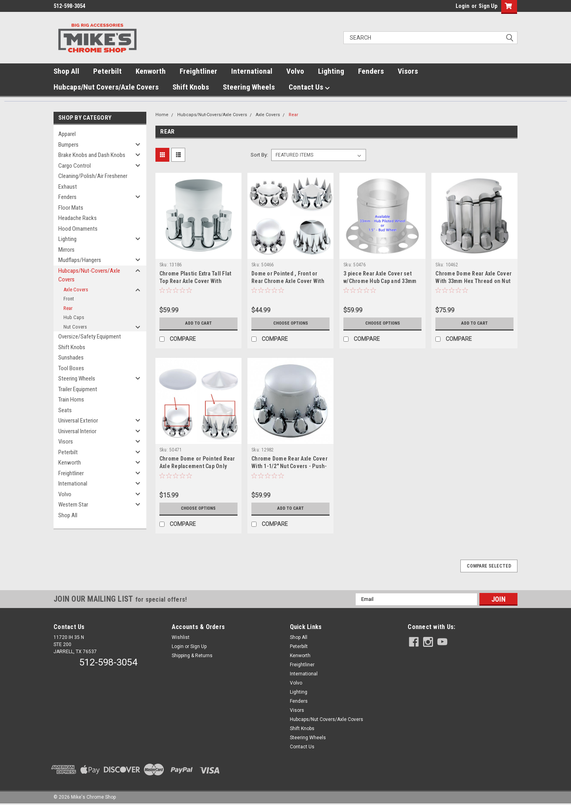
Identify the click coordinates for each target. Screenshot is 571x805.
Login (462, 6)
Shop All (66, 71)
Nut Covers (75, 327)
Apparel (67, 134)
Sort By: (259, 155)
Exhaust (67, 186)
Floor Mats (70, 207)
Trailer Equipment (77, 389)
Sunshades (71, 357)
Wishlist (181, 637)
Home (162, 114)
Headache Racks (77, 218)
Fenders (371, 71)
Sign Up (488, 6)
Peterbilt (107, 71)
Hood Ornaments (78, 228)
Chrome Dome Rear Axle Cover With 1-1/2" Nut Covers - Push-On (289, 466)
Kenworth (151, 71)
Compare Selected (489, 566)
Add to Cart (198, 323)
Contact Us (309, 87)
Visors (408, 71)
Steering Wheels (249, 87)
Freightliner (198, 71)
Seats (65, 410)
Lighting (331, 71)
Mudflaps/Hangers (79, 260)
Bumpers (68, 144)
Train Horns (71, 399)
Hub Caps (73, 317)
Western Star (73, 504)
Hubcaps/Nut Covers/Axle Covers (106, 87)
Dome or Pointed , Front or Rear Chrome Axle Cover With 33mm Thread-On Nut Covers (287, 281)
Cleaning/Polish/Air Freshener (92, 176)
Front (68, 299)
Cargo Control (74, 165)
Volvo (295, 71)
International (251, 71)
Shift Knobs (190, 87)
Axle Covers (75, 290)
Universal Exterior (78, 420)
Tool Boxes (71, 368)
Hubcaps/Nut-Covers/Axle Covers (89, 275)
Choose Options (290, 323)
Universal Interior (77, 431)
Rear (68, 308)
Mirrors (66, 249)
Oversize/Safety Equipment (89, 336)
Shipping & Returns (192, 655)
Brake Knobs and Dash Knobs (91, 155)
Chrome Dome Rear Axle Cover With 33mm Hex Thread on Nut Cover (473, 281)
